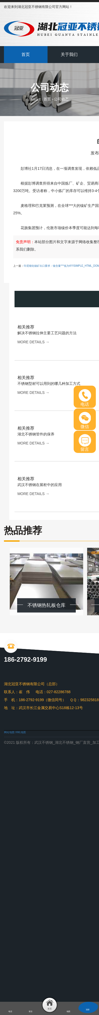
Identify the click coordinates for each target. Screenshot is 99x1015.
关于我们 (69, 54)
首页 (25, 54)
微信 (85, 420)
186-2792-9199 (25, 659)
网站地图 (9, 732)
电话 (85, 398)
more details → (33, 342)
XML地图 (20, 732)
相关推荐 (25, 327)
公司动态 (61, 99)
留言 (85, 443)
